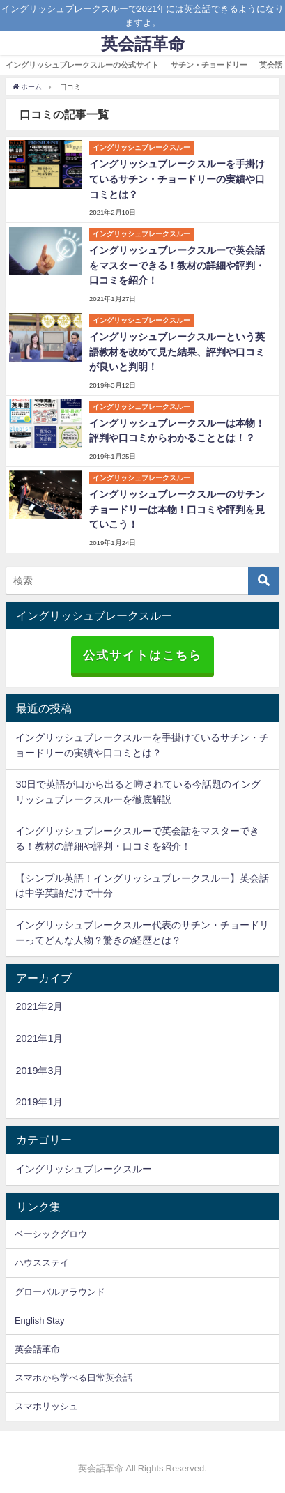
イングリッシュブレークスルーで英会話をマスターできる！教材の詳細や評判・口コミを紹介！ (177, 265)
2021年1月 (39, 1038)
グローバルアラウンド (60, 1291)
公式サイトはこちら (142, 655)
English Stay (39, 1320)
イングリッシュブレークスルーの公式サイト (82, 65)
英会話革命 (37, 1349)
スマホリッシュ (46, 1406)
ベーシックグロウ (51, 1234)
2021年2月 (39, 1006)
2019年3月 (39, 1070)
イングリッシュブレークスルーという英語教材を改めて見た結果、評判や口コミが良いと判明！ (177, 352)
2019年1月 (39, 1102)
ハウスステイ (42, 1262)
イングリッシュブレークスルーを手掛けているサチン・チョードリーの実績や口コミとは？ (177, 179)
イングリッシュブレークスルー (83, 1169)
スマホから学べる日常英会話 (73, 1377)
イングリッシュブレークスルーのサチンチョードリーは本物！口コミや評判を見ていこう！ (177, 509)
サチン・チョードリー (209, 65)
